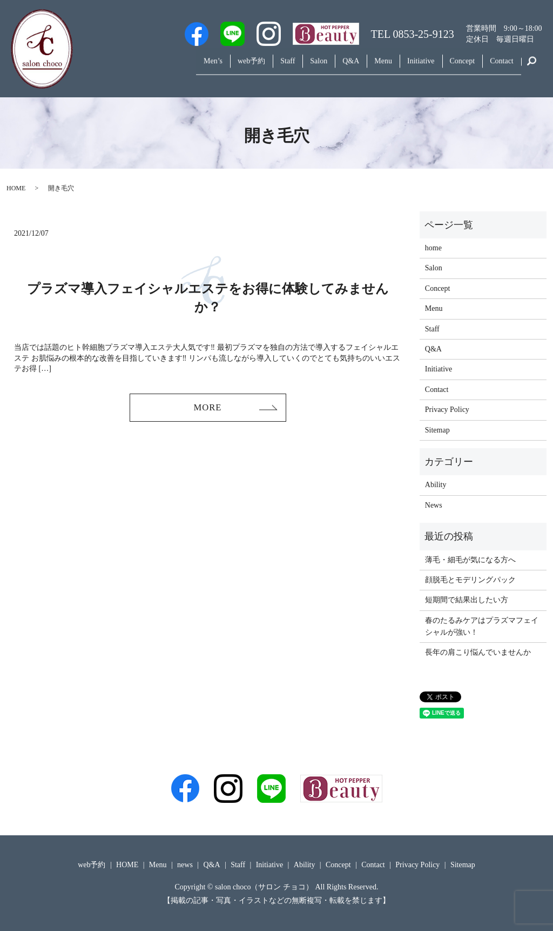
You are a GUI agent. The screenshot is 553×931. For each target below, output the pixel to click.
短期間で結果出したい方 (466, 600)
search (531, 67)
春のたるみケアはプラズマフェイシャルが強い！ (481, 626)
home (433, 248)
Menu (362, 67)
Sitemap (437, 430)
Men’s (161, 67)
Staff (248, 67)
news (185, 865)
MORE (207, 408)
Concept (453, 67)
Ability (436, 485)
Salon (285, 67)
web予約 (206, 67)
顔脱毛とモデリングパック (470, 580)
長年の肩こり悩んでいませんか (478, 652)
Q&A (323, 67)
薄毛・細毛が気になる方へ (470, 560)
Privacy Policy (447, 409)
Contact (498, 67)
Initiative (406, 67)
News (433, 505)
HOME (15, 188)
